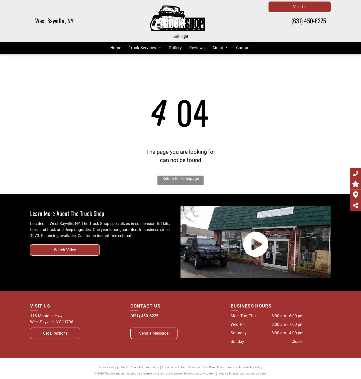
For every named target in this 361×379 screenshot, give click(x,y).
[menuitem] (116, 48)
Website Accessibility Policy (245, 367)
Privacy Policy (107, 367)
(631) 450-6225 (308, 20)
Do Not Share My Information (140, 367)
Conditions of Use (173, 367)
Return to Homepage (180, 178)
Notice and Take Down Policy (206, 367)
